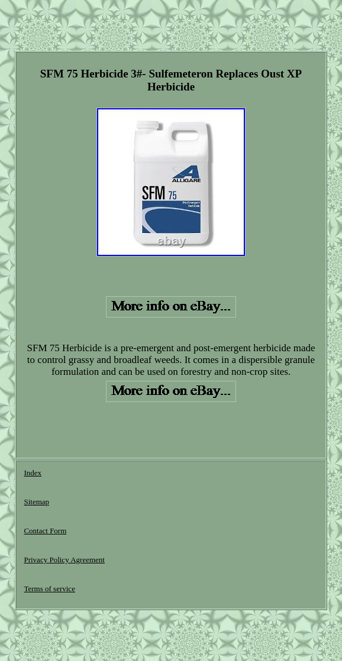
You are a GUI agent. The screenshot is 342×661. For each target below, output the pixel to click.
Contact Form (45, 530)
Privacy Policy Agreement (64, 559)
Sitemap (36, 501)
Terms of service (49, 588)
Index (32, 472)
